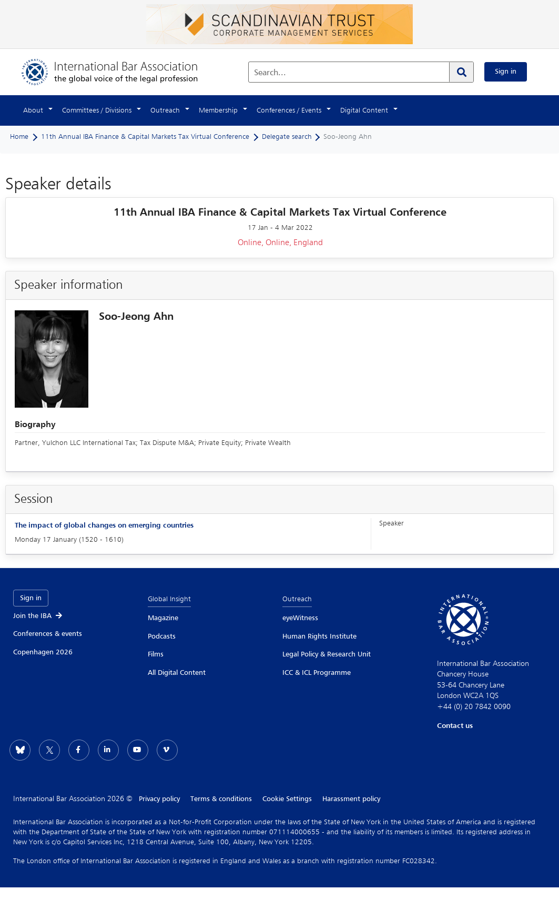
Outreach (165, 110)
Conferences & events (47, 634)
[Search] (461, 72)
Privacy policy (159, 799)
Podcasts (162, 636)
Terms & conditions (221, 799)
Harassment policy (351, 799)
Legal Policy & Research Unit (326, 654)
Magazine (163, 618)
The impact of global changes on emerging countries (104, 525)
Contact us (455, 726)
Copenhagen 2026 (43, 652)
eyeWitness (300, 618)
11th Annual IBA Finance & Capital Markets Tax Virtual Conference (145, 136)
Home (19, 136)
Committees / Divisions (96, 110)
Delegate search (287, 136)
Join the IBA (38, 616)
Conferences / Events (289, 110)
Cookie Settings (287, 799)
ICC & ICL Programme (316, 672)
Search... (270, 73)
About (33, 110)
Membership (218, 110)
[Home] (120, 71)
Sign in (505, 71)
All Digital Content (177, 672)
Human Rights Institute (319, 636)
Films (156, 654)
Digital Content (364, 110)
